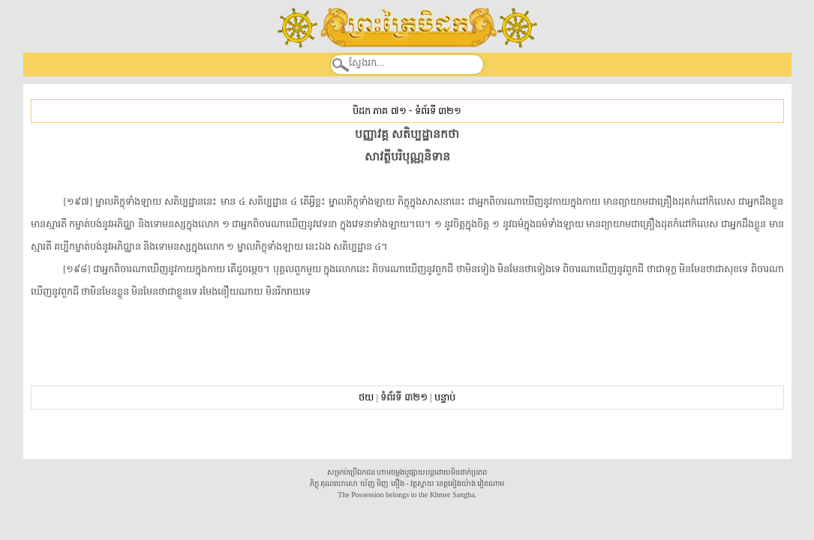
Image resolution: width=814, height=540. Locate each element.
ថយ (366, 397)
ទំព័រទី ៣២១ (438, 110)
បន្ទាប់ (444, 397)
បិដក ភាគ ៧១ (379, 110)
